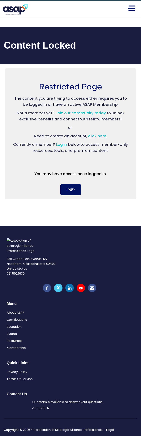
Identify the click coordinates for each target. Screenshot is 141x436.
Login (70, 189)
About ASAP (15, 312)
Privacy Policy (17, 372)
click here (97, 136)
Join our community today (80, 113)
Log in (61, 144)
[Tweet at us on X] (58, 288)
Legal (110, 429)
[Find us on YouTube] (81, 288)
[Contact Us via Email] (92, 288)
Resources (14, 341)
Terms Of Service (20, 379)
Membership (16, 348)
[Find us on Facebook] (47, 288)
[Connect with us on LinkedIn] (69, 288)
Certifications (17, 319)
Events (12, 334)
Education (14, 327)
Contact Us (40, 408)
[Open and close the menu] (108, 8)
